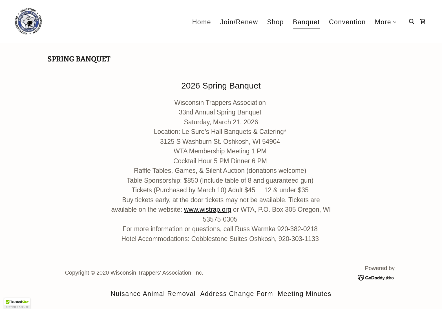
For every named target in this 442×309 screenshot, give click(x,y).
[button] (386, 22)
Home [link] (201, 22)
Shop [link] (275, 22)
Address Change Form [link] (236, 293)
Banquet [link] (306, 22)
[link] (28, 21)
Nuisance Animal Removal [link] (153, 293)
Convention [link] (347, 22)
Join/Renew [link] (239, 22)
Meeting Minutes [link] (304, 293)
